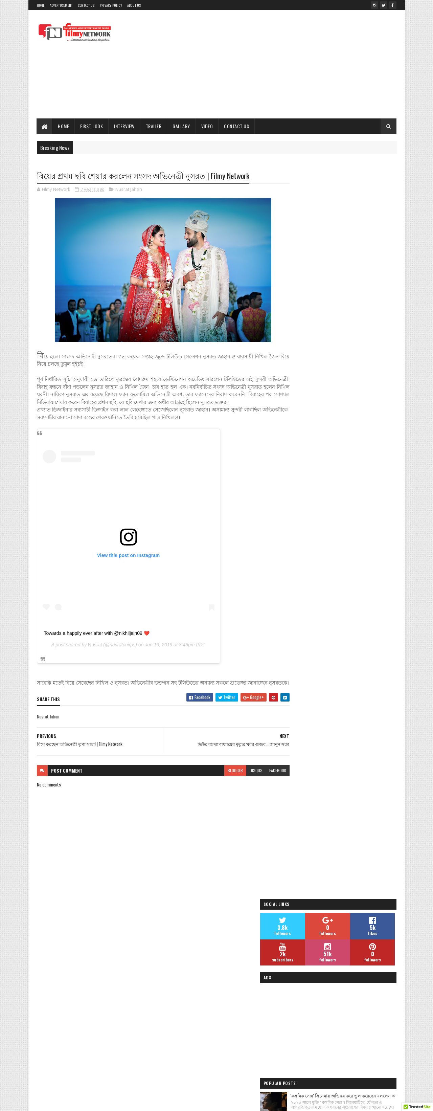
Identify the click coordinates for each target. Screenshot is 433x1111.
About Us (134, 5)
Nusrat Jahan (128, 189)
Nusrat (95, 653)
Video (207, 126)
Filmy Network (303, 1030)
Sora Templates (143, 1102)
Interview (124, 126)
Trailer (154, 126)
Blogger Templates (177, 1102)
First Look (92, 126)
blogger (222, 785)
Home (41, 5)
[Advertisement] (273, 64)
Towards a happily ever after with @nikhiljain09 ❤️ (97, 641)
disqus (242, 785)
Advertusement (61, 5)
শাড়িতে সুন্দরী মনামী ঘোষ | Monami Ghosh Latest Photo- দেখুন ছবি (355, 524)
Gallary (181, 126)
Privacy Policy (111, 5)
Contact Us (86, 5)
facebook (264, 785)
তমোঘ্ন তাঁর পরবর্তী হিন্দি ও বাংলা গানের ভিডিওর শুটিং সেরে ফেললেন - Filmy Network (354, 447)
